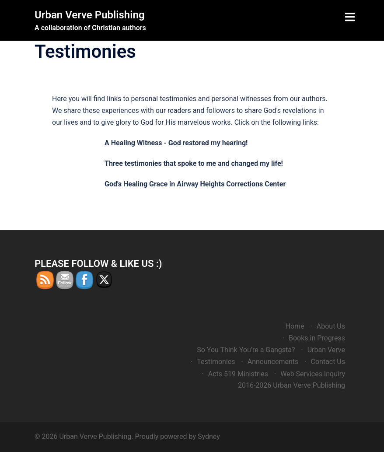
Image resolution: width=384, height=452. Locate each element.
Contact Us (328, 361)
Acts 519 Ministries (238, 374)
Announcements (273, 361)
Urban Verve (326, 350)
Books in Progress (317, 338)
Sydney (209, 436)
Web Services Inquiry (312, 374)
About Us (331, 326)
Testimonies (216, 361)
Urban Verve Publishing (90, 15)
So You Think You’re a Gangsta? (246, 350)
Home (295, 326)
